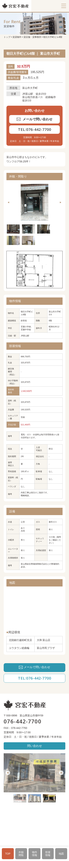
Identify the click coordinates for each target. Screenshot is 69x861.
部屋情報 (47, 854)
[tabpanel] (34, 202)
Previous (8, 202)
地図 (61, 853)
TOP (7, 853)
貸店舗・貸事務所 (32, 37)
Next (60, 202)
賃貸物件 (17, 37)
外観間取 (21, 854)
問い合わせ (34, 745)
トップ (7, 37)
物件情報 (34, 854)
